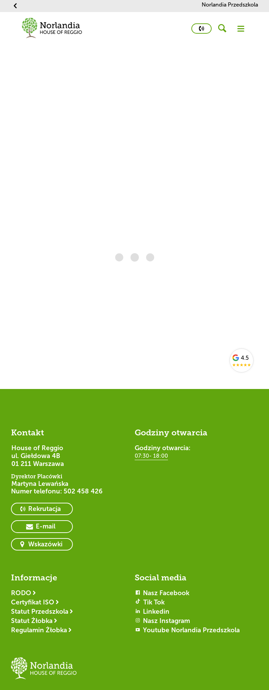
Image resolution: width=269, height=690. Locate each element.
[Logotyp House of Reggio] (44, 671)
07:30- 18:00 (151, 456)
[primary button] (201, 28)
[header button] (224, 28)
